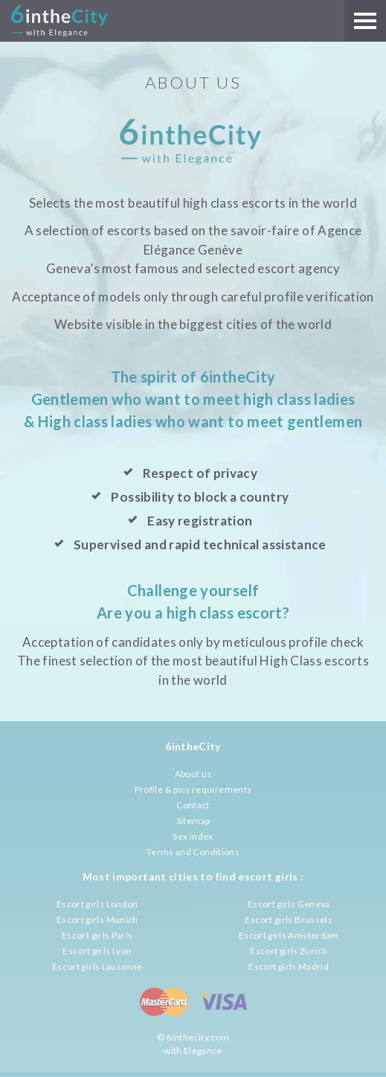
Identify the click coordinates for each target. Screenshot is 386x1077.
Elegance (203, 1050)
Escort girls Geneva (289, 904)
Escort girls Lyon (97, 950)
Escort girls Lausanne (97, 966)
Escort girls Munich (97, 919)
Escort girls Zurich (288, 950)
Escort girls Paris (97, 935)
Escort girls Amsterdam (289, 935)
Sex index (193, 836)
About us (193, 773)
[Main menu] (365, 21)
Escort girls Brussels (288, 919)
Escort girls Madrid (288, 966)
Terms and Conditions (193, 851)
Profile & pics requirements (193, 789)
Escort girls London (97, 904)
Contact (193, 805)
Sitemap (193, 820)
